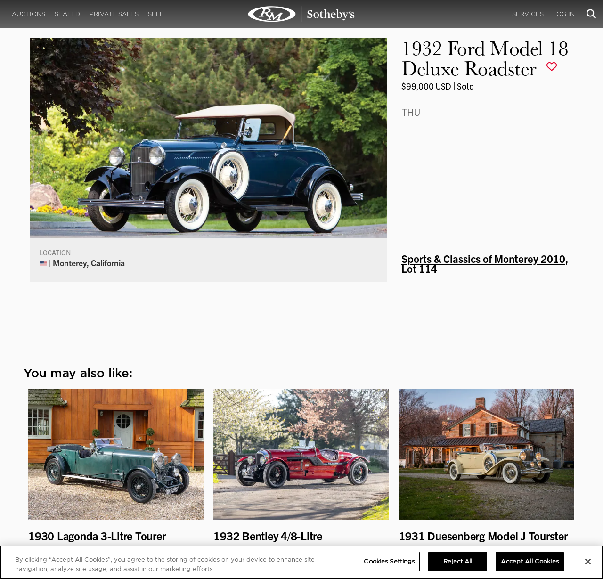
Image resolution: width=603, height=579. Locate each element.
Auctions (28, 13)
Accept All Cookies (529, 561)
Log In (564, 13)
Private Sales (114, 13)
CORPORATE (198, 465)
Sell (155, 13)
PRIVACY (535, 465)
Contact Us (49, 494)
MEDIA (374, 465)
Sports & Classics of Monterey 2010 (483, 130)
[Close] (588, 561)
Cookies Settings (546, 475)
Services (528, 13)
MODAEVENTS (201, 494)
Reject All (457, 561)
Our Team (46, 484)
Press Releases (386, 484)
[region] (301, 562)
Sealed (67, 13)
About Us (46, 475)
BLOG (372, 494)
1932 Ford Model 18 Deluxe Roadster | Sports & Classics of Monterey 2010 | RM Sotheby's (301, 14)
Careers (191, 484)
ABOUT (43, 465)
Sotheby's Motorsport (214, 503)
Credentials (382, 475)
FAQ (185, 475)
